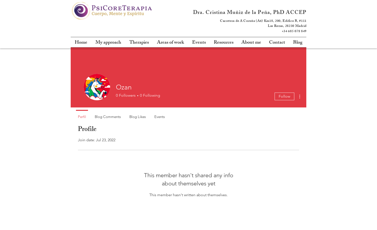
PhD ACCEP (289, 13)
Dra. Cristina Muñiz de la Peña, (233, 13)
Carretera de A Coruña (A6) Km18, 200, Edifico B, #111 (263, 21)
